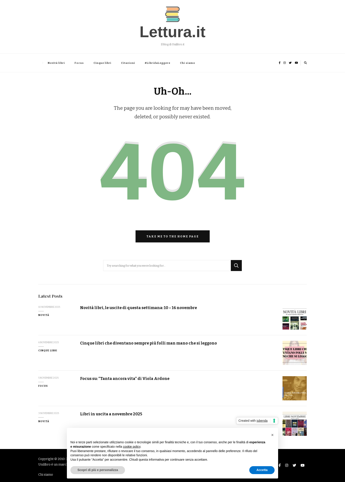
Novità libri (56, 62)
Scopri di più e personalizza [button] (97, 470)
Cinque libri (102, 62)
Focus (79, 62)
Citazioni (128, 62)
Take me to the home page (173, 236)
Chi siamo (187, 62)
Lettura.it (172, 31)
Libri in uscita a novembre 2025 (111, 414)
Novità (43, 315)
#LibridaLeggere (157, 62)
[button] (272, 434)
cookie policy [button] (131, 446)
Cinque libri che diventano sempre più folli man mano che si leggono (148, 343)
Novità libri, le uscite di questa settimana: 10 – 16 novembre (138, 307)
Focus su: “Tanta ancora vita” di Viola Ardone (124, 378)
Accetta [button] (262, 470)
